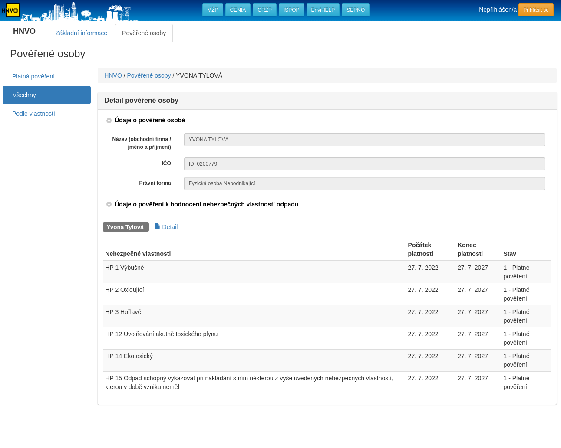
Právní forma (155, 183)
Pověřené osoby (149, 75)
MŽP (212, 10)
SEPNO (355, 10)
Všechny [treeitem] (24, 95)
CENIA (238, 10)
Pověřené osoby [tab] (144, 32)
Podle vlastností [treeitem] (33, 113)
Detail (166, 226)
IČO (166, 163)
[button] (145, 120)
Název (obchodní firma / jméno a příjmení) (141, 143)
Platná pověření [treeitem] (33, 76)
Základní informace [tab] (81, 32)
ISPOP (292, 10)
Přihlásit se (536, 10)
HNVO (113, 75)
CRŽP (264, 10)
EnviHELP (323, 10)
